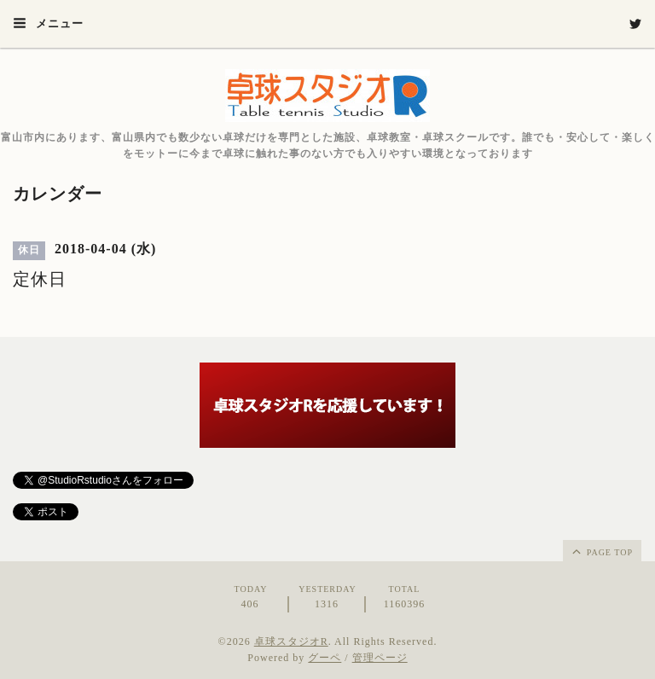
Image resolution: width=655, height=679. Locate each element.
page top (601, 551)
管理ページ (380, 658)
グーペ (324, 658)
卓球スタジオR (291, 641)
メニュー (48, 23)
